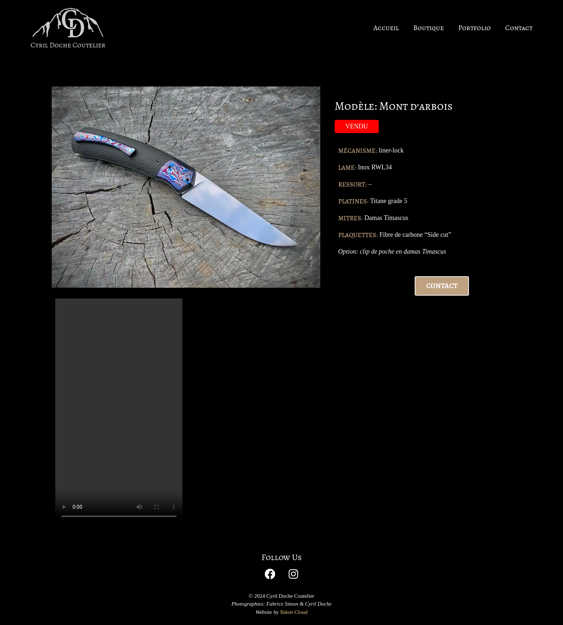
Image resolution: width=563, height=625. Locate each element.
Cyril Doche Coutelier (68, 45)
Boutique (428, 28)
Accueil (386, 28)
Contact (518, 28)
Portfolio (474, 28)
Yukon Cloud (294, 612)
